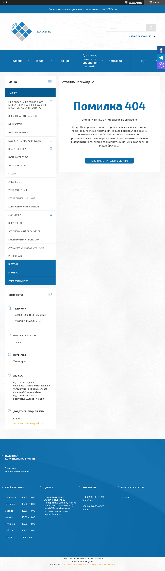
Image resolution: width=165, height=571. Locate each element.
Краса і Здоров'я (17, 149)
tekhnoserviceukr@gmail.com (28, 423)
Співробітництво (18, 281)
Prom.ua (99, 558)
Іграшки (13, 173)
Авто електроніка (18, 165)
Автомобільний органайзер (24, 231)
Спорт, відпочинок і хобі (22, 198)
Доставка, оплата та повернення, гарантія (89, 60)
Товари (40, 60)
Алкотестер (14, 182)
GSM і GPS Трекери (18, 132)
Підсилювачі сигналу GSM (22, 116)
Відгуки (13, 264)
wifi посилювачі (17, 190)
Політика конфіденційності (102, 564)
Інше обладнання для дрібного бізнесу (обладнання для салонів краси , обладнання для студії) (27, 105)
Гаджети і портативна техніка (25, 140)
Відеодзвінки (15, 223)
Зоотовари (14, 215)
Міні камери (15, 124)
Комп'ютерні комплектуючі (23, 206)
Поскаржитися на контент (75, 564)
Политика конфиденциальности (17, 469)
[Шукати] (151, 27)
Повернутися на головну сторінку (109, 160)
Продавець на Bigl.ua (82, 561)
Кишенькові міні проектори (23, 239)
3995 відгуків (135, 2)
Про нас (64, 60)
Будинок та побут (18, 157)
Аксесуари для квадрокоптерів (26, 247)
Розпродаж (15, 256)
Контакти (115, 60)
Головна (17, 60)
